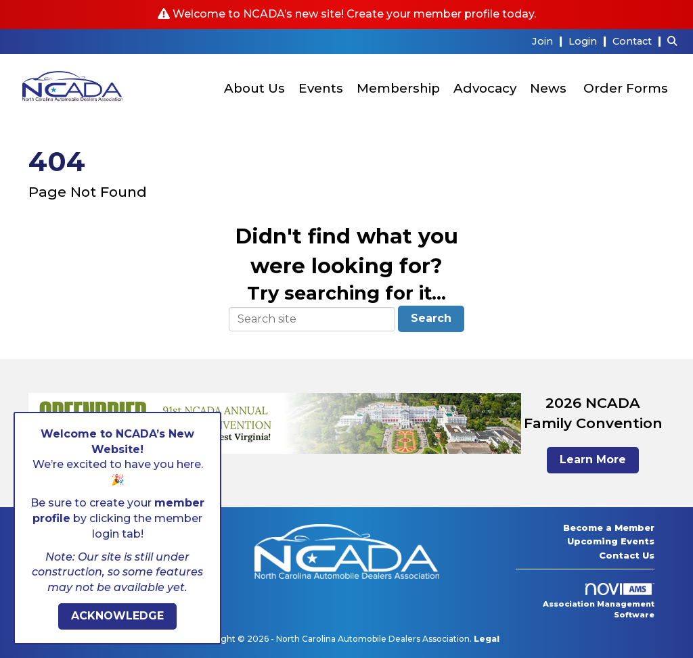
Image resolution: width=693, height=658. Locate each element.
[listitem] (549, 40)
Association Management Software (598, 601)
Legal (486, 639)
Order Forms (625, 88)
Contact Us (626, 555)
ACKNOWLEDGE (117, 615)
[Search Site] (675, 40)
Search (431, 318)
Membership (398, 88)
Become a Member (608, 527)
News (548, 88)
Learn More (593, 459)
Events (320, 88)
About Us (254, 88)
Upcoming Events (610, 541)
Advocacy (484, 88)
